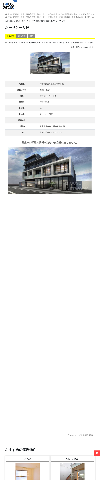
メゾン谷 (27, 459)
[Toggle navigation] (96, 5)
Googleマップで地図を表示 (80, 435)
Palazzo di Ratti (72, 459)
